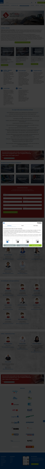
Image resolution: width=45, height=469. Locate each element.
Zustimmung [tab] (9, 225)
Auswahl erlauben (22, 245)
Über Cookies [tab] (36, 225)
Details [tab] (22, 225)
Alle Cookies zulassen (35, 245)
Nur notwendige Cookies (10, 245)
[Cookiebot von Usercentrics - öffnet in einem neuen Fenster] (38, 223)
